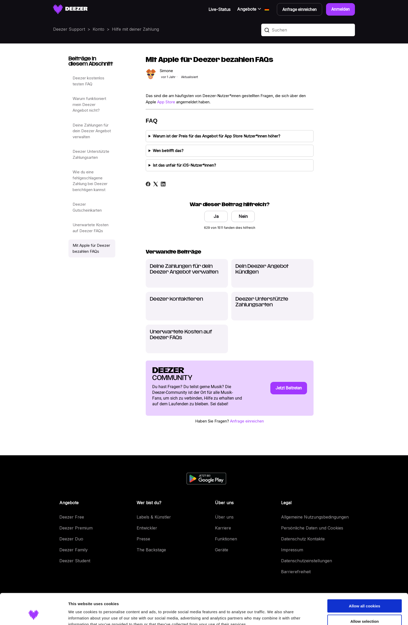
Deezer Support (69, 29)
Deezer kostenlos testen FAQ (88, 80)
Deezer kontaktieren (176, 299)
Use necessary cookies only (365, 610)
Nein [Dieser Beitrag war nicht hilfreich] (243, 216)
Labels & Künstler (154, 517)
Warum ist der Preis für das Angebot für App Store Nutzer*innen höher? (216, 136)
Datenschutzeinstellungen (306, 560)
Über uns (224, 517)
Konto (98, 29)
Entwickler (147, 528)
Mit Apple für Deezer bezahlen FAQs (91, 248)
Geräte (221, 549)
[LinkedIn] (163, 184)
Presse (143, 538)
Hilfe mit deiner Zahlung (135, 29)
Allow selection (364, 594)
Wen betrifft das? (168, 150)
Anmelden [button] (340, 9)
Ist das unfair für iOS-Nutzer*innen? (184, 165)
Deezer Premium (76, 528)
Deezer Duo (71, 538)
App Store (166, 101)
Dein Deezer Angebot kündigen (262, 269)
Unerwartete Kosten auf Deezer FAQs (91, 227)
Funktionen (226, 538)
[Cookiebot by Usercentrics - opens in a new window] (33, 615)
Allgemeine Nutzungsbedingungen (315, 517)
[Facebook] (148, 184)
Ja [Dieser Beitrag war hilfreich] (216, 216)
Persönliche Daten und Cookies (312, 528)
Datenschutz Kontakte (303, 538)
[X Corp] (155, 184)
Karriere (223, 528)
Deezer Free (71, 517)
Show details (273, 615)
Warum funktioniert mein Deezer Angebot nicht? (89, 104)
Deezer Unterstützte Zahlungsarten (91, 154)
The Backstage (151, 549)
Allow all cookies (364, 579)
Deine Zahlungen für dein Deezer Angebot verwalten (92, 131)
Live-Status (219, 9)
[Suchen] (308, 30)
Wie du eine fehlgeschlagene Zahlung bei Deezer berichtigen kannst (90, 180)
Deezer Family (73, 549)
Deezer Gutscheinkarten (87, 207)
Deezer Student (74, 560)
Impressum (292, 549)
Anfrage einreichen (247, 421)
